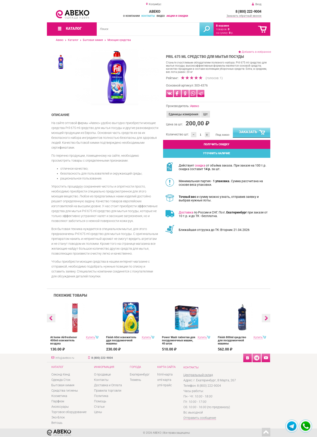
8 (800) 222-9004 (248, 11)
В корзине (222, 25)
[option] (117, 77)
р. (231, 32)
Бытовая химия (93, 40)
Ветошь (57, 422)
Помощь (100, 401)
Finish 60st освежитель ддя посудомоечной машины (121, 340)
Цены (98, 412)
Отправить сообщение (199, 418)
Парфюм (57, 401)
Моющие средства (119, 40)
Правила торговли (107, 390)
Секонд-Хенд (60, 374)
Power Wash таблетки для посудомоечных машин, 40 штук (178, 340)
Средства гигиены (64, 390)
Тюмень (135, 380)
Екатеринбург (140, 374)
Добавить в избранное (256, 51)
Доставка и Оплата (108, 385)
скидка (200, 165)
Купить (90, 337)
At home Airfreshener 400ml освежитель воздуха (63, 340)
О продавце (102, 374)
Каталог (73, 40)
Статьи (99, 406)
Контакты (148, 16)
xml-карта (164, 380)
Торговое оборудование (68, 412)
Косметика (59, 396)
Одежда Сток (60, 380)
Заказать (252, 133)
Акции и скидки (177, 16)
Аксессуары (60, 406)
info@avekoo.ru (64, 357)
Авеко (59, 40)
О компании (131, 16)
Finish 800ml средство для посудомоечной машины (232, 340)
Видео (161, 16)
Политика (101, 396)
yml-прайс (164, 385)
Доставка (186, 212)
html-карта (165, 374)
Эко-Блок (58, 417)
